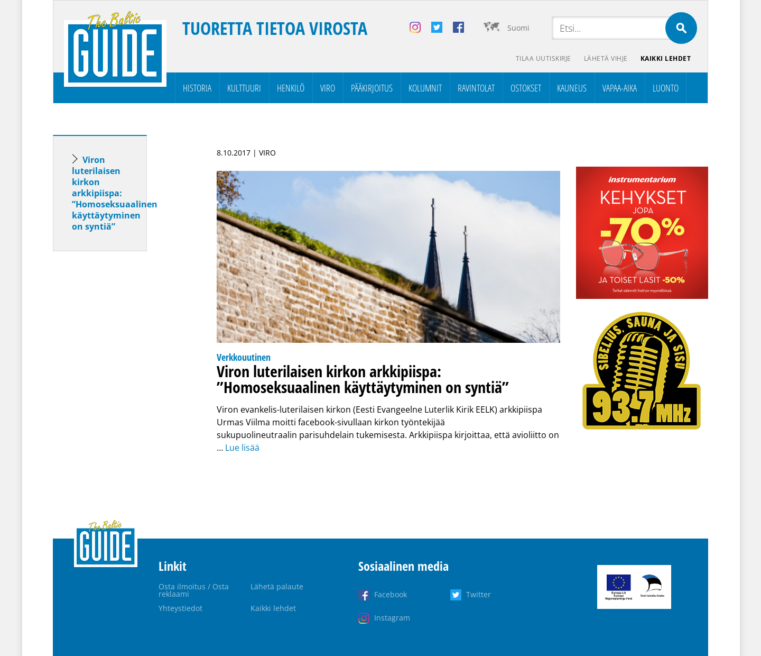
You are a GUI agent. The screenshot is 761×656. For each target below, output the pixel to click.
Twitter (478, 594)
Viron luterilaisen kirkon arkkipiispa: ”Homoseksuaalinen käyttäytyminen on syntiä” (114, 193)
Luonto (666, 87)
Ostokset (526, 87)
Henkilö (290, 87)
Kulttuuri (244, 87)
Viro (327, 87)
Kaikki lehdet (666, 58)
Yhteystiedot (180, 608)
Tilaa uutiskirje (543, 58)
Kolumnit (425, 87)
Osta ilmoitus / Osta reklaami (194, 590)
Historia (197, 87)
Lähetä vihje (606, 58)
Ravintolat (476, 87)
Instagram (392, 618)
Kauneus (572, 87)
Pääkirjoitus (372, 87)
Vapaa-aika (619, 87)
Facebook (390, 594)
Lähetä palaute (276, 586)
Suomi (518, 28)
